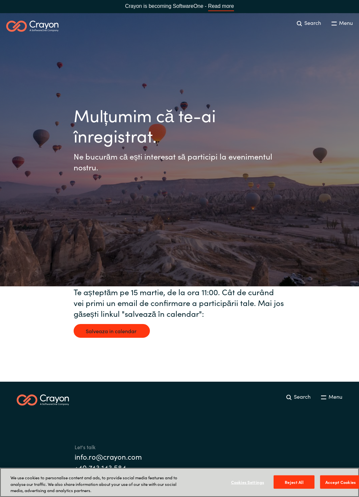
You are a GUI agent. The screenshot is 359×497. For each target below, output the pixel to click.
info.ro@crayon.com (108, 456)
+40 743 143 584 (100, 467)
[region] (179, 482)
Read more (221, 6)
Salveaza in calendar (112, 331)
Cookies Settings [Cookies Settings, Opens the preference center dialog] (247, 482)
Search (309, 22)
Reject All (294, 482)
